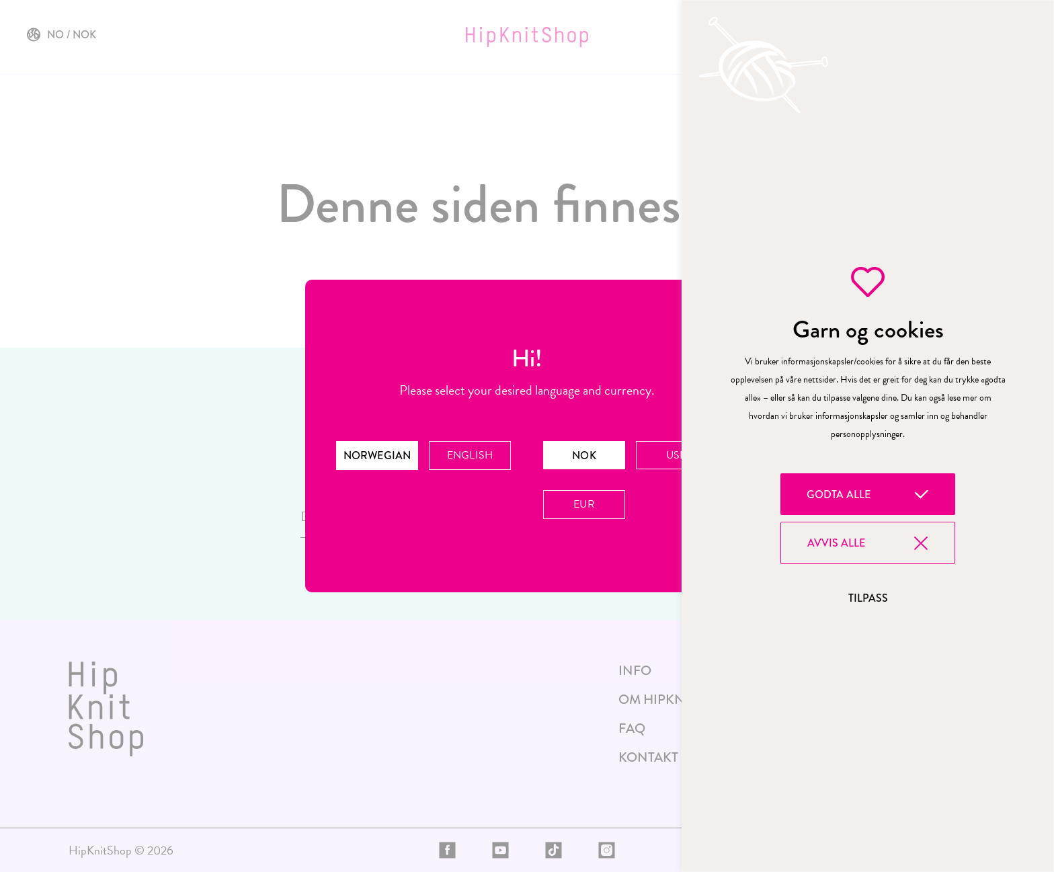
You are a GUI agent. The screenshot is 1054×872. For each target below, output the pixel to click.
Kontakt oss (662, 757)
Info (634, 670)
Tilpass (868, 598)
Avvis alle (836, 543)
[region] (868, 436)
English (469, 455)
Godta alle (838, 494)
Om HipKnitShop (675, 699)
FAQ (631, 728)
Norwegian (376, 455)
